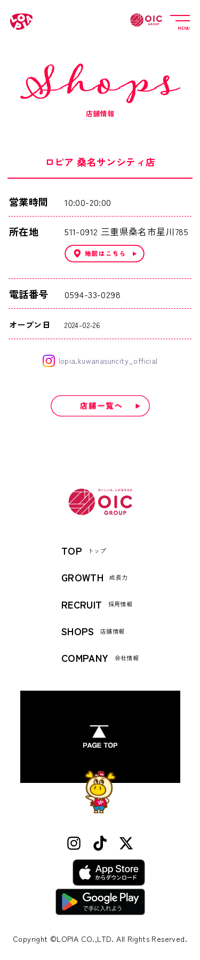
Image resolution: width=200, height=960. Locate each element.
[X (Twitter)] (126, 844)
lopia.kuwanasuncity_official (100, 361)
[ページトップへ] (100, 737)
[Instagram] (74, 844)
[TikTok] (100, 844)
